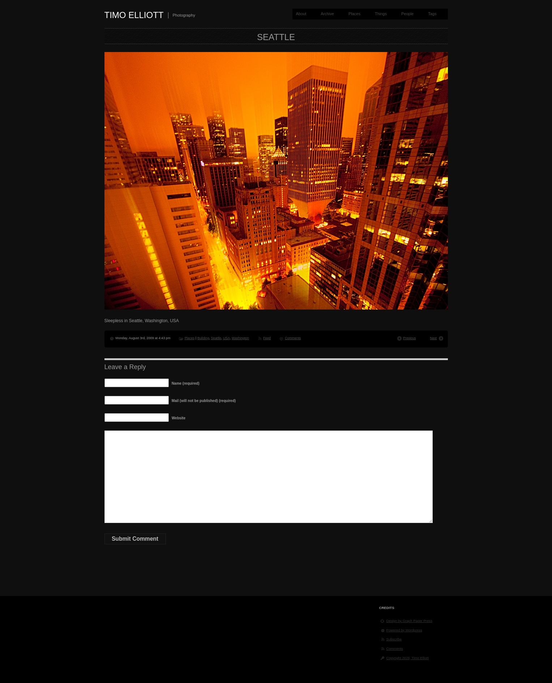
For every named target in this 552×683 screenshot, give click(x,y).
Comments (293, 338)
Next (433, 338)
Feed (267, 338)
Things (381, 14)
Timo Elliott (134, 15)
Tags (432, 14)
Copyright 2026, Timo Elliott (407, 658)
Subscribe (394, 639)
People (407, 14)
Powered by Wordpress (404, 630)
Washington (240, 338)
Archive (327, 14)
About (301, 14)
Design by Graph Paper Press (409, 621)
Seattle (216, 338)
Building (203, 338)
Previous (409, 338)
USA (226, 338)
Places (354, 14)
